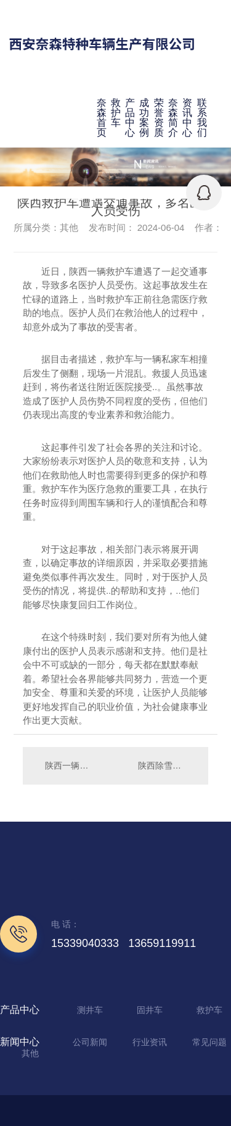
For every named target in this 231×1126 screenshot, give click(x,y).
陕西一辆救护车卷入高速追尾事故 (68, 765)
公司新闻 (90, 1042)
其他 (30, 1053)
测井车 (90, 1010)
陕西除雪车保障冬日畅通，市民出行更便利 (167, 765)
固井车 (150, 1010)
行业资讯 (149, 1042)
